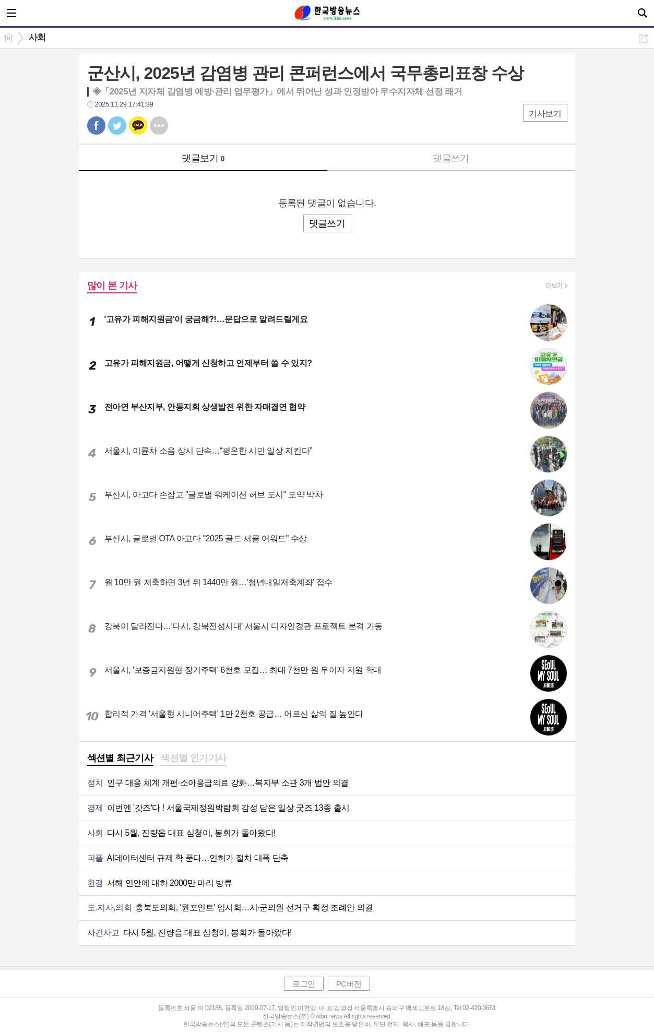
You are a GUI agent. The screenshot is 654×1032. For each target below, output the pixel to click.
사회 (37, 37)
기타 (159, 125)
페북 (96, 125)
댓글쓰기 (451, 158)
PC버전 (349, 983)
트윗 (117, 125)
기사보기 (545, 113)
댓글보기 (203, 158)
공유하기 (643, 38)
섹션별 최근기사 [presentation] (120, 758)
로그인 (303, 983)
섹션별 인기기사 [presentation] (193, 758)
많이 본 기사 (112, 285)
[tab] (120, 759)
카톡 (138, 125)
